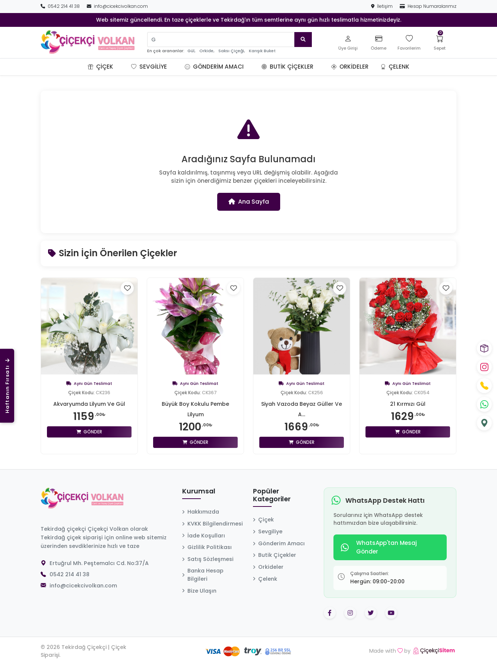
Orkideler (349, 66)
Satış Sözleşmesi (208, 559)
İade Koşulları (203, 535)
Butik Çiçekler (287, 66)
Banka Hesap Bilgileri (203, 575)
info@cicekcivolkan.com (117, 6)
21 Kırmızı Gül (407, 404)
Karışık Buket (262, 51)
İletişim (382, 6)
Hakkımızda (200, 511)
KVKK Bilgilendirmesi (212, 523)
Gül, (191, 51)
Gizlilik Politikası (207, 547)
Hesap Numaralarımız (428, 6)
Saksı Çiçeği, (231, 51)
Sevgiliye (149, 66)
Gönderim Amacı (214, 66)
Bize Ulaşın (199, 591)
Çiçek (100, 66)
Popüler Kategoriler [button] (272, 495)
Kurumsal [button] (198, 491)
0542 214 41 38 (61, 6)
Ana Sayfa (248, 201)
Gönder (89, 432)
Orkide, (206, 51)
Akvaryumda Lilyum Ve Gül (89, 404)
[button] (122, 67)
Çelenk (394, 66)
